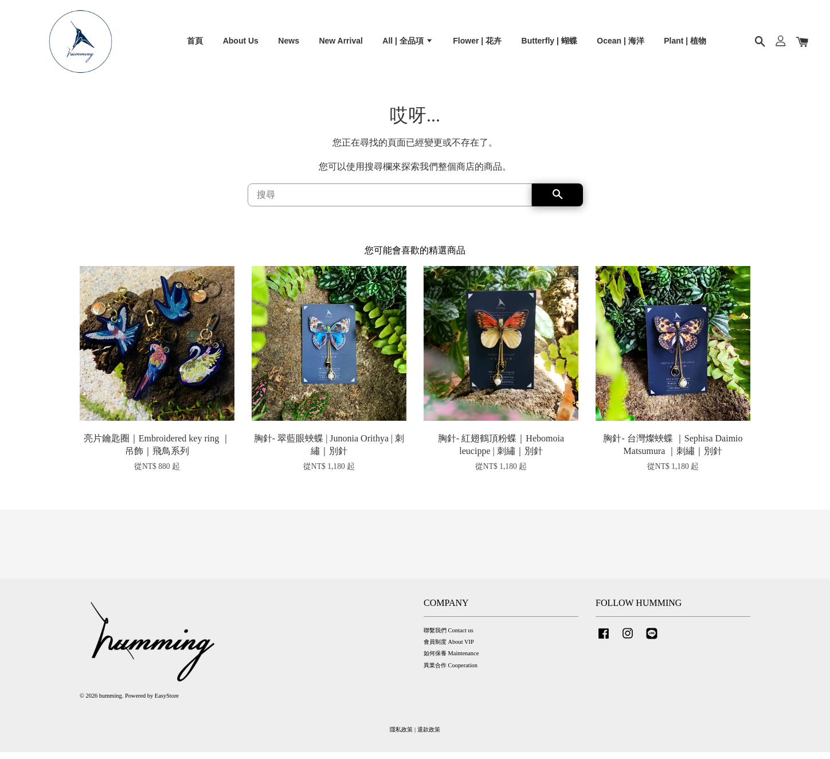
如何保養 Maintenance (451, 660)
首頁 (195, 43)
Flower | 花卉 (477, 43)
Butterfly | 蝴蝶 (549, 43)
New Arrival (341, 43)
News (288, 43)
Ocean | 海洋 (620, 43)
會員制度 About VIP (449, 648)
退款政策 (428, 736)
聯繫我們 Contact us (448, 637)
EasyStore (167, 702)
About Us (241, 43)
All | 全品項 (407, 43)
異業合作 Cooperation (450, 672)
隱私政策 (401, 736)
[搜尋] (390, 201)
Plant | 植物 (685, 43)
